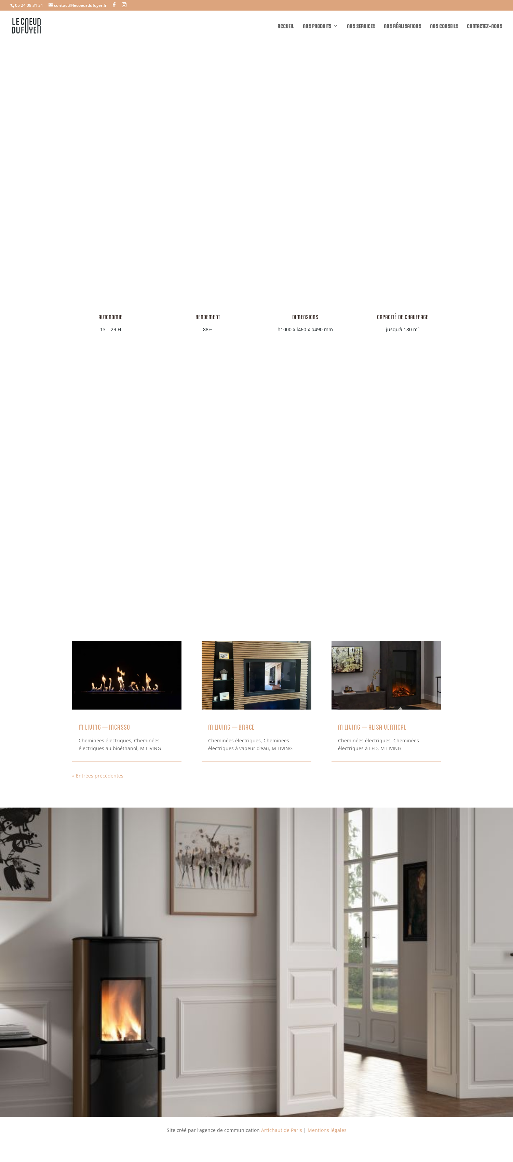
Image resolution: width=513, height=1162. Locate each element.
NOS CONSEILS (444, 26)
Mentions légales (327, 1130)
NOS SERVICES (361, 26)
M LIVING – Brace (231, 726)
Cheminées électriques (105, 740)
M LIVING (150, 748)
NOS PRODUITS (317, 26)
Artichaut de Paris (281, 1130)
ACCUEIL (286, 26)
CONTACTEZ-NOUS (484, 26)
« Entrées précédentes (97, 775)
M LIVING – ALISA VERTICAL (372, 726)
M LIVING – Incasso (104, 726)
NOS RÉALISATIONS (402, 26)
